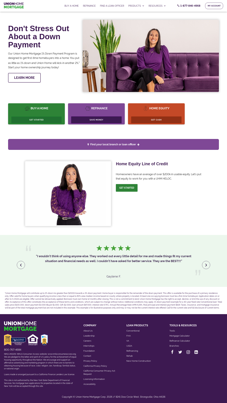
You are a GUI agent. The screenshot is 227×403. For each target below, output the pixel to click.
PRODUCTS (136, 6)
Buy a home (71, 6)
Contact (87, 356)
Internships (88, 346)
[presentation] (21, 265)
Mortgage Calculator (179, 336)
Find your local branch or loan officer (115, 144)
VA (127, 341)
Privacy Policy (90, 361)
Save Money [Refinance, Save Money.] (96, 120)
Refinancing (132, 351)
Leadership (89, 336)
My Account (214, 6)
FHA (128, 336)
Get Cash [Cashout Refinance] (156, 120)
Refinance (89, 6)
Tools (172, 331)
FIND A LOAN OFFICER (112, 6)
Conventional (133, 331)
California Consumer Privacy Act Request (99, 372)
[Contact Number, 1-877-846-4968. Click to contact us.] (188, 5)
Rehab (129, 356)
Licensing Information (94, 379)
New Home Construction (138, 361)
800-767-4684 (12, 349)
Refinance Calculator (179, 341)
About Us (88, 331)
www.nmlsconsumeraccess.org (62, 354)
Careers (87, 341)
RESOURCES (157, 6)
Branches (174, 346)
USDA (129, 346)
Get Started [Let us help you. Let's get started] (126, 187)
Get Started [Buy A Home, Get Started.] (36, 120)
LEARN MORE (24, 78)
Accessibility (89, 384)
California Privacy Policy (95, 366)
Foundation (89, 351)
